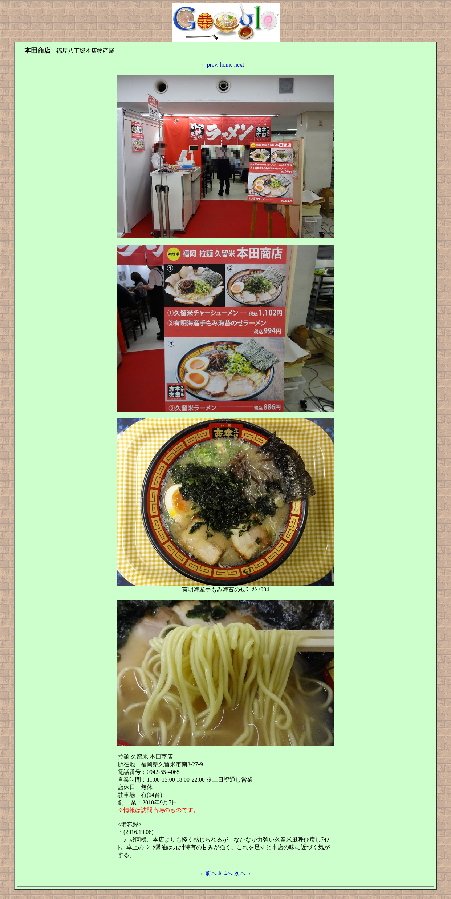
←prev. (209, 64)
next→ (242, 64)
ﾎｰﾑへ (225, 873)
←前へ (208, 873)
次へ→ (243, 873)
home (226, 64)
